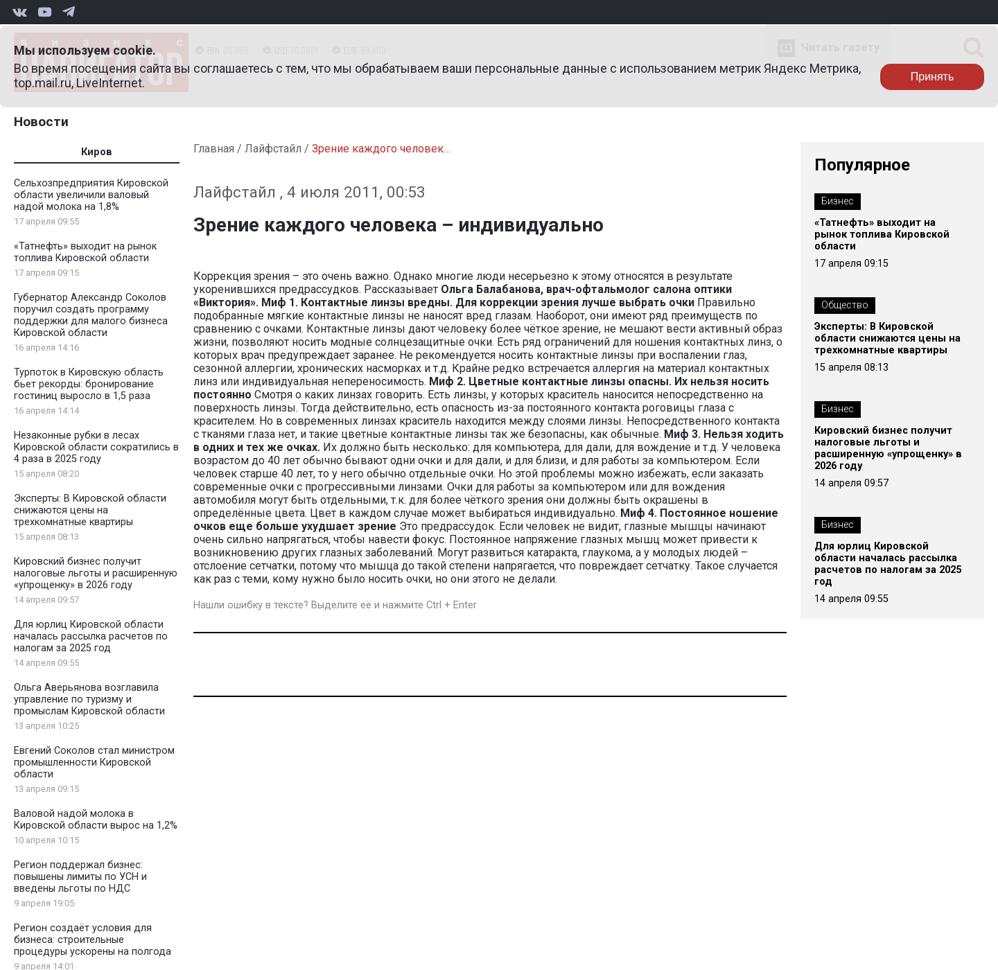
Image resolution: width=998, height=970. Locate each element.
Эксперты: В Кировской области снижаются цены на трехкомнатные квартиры (90, 510)
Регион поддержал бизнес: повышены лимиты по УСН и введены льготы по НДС (80, 876)
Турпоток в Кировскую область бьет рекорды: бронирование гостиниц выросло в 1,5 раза (89, 384)
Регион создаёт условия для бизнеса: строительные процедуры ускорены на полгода (92, 940)
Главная (213, 148)
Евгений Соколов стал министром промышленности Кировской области (94, 762)
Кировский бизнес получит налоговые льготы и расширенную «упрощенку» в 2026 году (95, 573)
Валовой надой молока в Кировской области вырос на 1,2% (95, 819)
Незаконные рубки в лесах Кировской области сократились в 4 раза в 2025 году (96, 447)
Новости (41, 122)
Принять (932, 76)
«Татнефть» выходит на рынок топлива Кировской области (85, 252)
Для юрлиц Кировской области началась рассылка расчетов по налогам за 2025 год (91, 636)
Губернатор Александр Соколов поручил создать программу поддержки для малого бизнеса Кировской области (91, 315)
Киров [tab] (96, 152)
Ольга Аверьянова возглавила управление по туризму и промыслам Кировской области (89, 699)
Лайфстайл (273, 148)
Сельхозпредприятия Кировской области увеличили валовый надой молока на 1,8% (91, 195)
